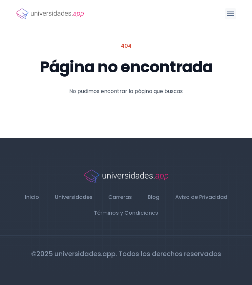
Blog (153, 197)
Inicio (32, 197)
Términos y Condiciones (126, 213)
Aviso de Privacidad (201, 197)
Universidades (74, 197)
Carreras (120, 197)
